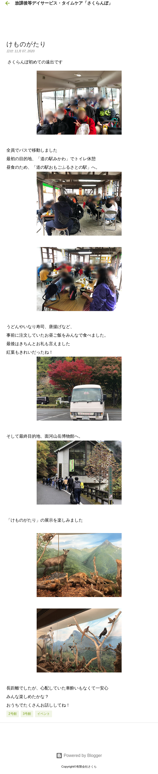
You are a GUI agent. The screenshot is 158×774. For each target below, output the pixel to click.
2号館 (12, 714)
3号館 (27, 714)
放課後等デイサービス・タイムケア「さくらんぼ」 (64, 3)
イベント (43, 714)
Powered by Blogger (79, 755)
